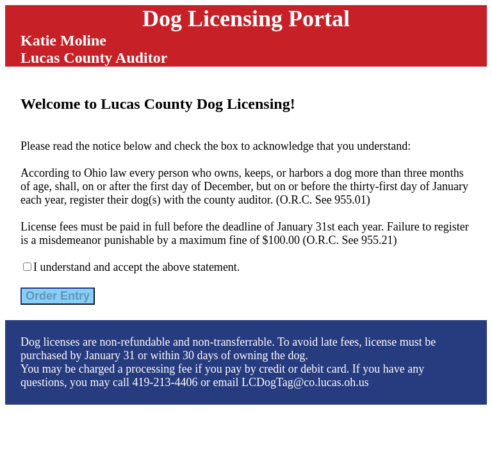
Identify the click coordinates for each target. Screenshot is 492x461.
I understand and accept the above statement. (136, 267)
